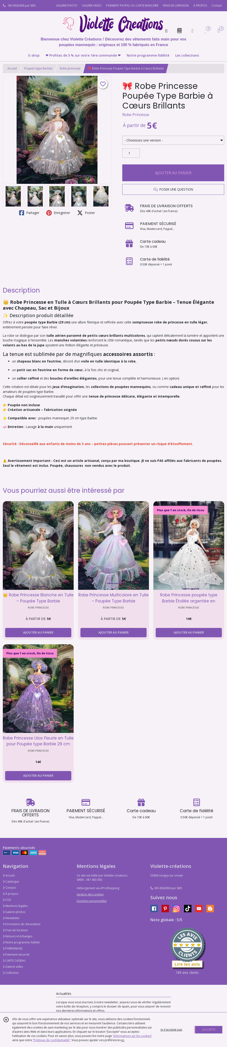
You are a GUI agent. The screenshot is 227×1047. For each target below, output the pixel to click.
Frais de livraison (15, 930)
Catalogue (11, 882)
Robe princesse (70, 68)
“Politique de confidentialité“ (51, 1040)
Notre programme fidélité (21, 942)
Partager (29, 213)
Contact (217, 5)
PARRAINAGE (12, 948)
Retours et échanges (17, 936)
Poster (86, 213)
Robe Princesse (135, 114)
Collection (11, 973)
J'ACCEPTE (208, 1030)
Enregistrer (58, 213)
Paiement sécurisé (16, 954)
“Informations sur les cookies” (132, 1036)
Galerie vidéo (13, 967)
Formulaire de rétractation (21, 924)
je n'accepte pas (171, 1030)
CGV (7, 900)
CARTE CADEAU (14, 961)
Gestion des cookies (90, 894)
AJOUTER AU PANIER (173, 172)
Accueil (12, 68)
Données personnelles (92, 901)
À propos (10, 894)
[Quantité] (131, 153)
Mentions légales (15, 906)
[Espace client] (192, 30)
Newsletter (11, 918)
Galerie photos (14, 912)
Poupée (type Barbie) (38, 68)
